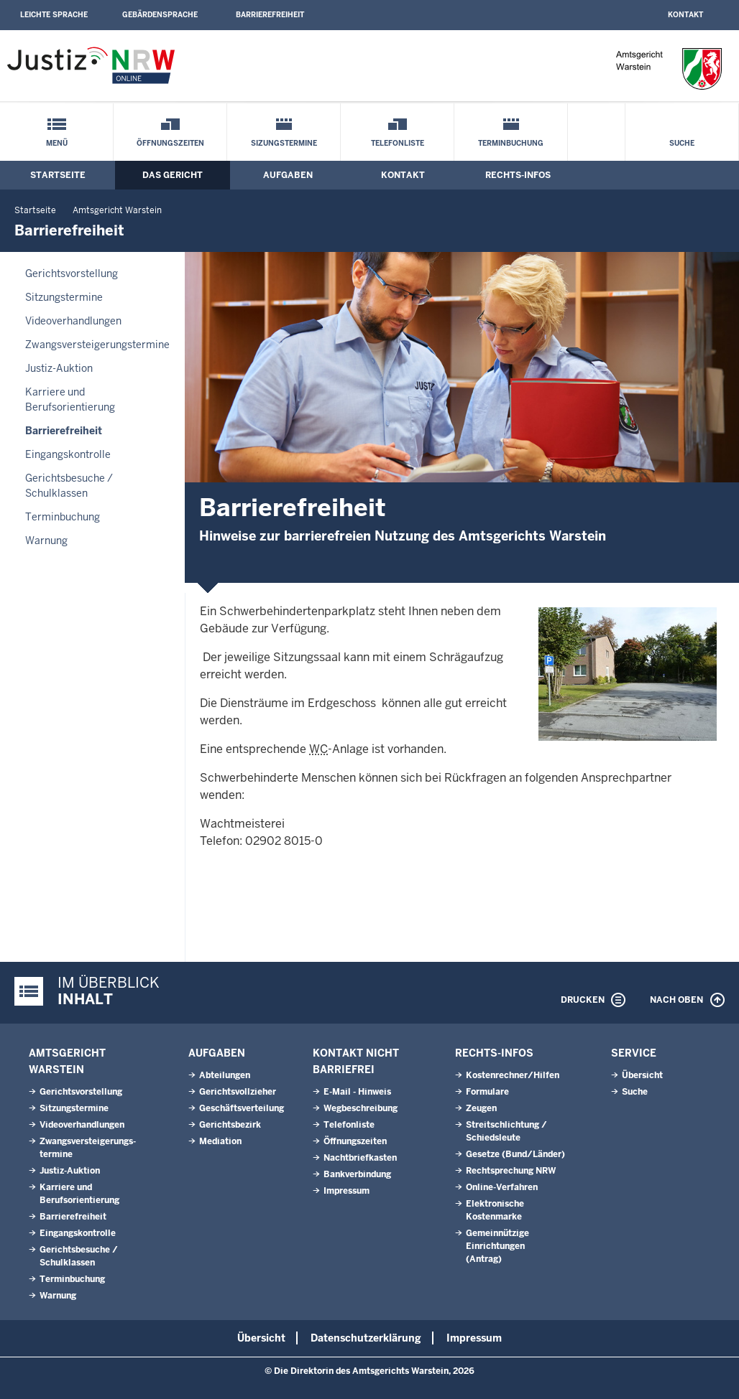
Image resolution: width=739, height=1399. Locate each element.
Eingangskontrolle (68, 454)
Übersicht (642, 1075)
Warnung (46, 540)
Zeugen (481, 1108)
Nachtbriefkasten (360, 1158)
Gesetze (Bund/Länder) (515, 1154)
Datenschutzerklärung (366, 1338)
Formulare (487, 1092)
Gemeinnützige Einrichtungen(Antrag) (497, 1246)
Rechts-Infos (518, 175)
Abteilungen (224, 1075)
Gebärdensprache (160, 14)
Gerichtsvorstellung (71, 273)
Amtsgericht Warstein (117, 210)
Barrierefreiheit (270, 14)
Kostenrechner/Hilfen (512, 1075)
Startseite (58, 175)
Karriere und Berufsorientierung (70, 399)
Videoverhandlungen (73, 320)
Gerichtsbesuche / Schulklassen (69, 486)
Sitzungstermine (64, 297)
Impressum (346, 1191)
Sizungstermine (284, 143)
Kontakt (685, 14)
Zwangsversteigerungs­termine (97, 344)
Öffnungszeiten (170, 143)
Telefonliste (397, 143)
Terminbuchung (510, 143)
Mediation (220, 1141)
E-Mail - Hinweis (357, 1092)
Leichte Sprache (54, 14)
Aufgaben (288, 175)
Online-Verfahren (502, 1187)
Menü (57, 143)
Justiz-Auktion (59, 368)
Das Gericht (172, 175)
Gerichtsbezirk (230, 1125)
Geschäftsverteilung (241, 1108)
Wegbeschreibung (360, 1108)
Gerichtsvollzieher (237, 1092)
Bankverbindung (357, 1174)
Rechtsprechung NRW (511, 1170)
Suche (681, 143)
